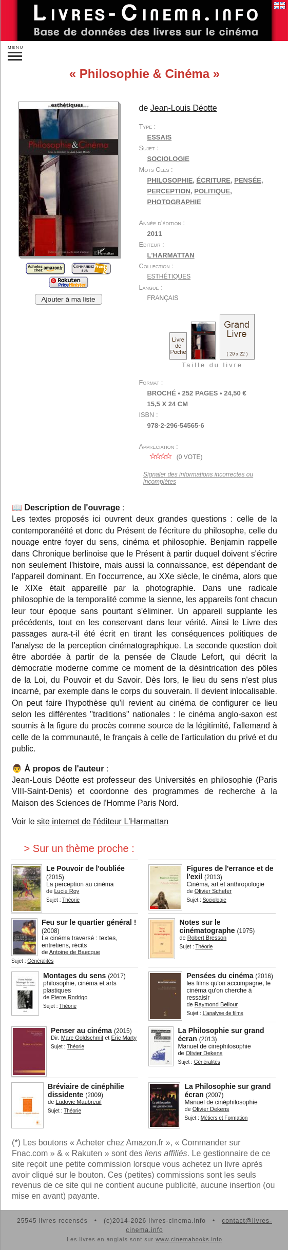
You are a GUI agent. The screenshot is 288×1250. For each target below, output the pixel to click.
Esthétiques (168, 276)
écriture (214, 180)
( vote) (174, 457)
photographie (174, 202)
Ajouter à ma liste (68, 299)
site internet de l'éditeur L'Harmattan (102, 821)
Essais (159, 137)
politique (212, 191)
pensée (247, 180)
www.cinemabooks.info (189, 1239)
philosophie (170, 180)
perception (168, 191)
